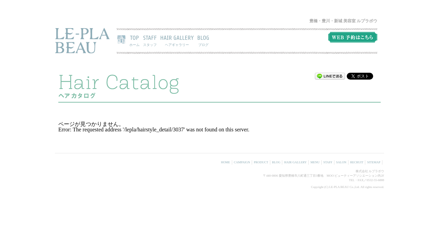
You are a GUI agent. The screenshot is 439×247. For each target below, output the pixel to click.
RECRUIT (357, 162)
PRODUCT (261, 162)
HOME (225, 162)
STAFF (150, 40)
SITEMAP (373, 162)
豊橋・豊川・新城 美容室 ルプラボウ (343, 21)
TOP (134, 40)
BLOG (203, 40)
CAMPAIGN (242, 162)
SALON (341, 162)
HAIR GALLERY (177, 40)
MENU (315, 162)
